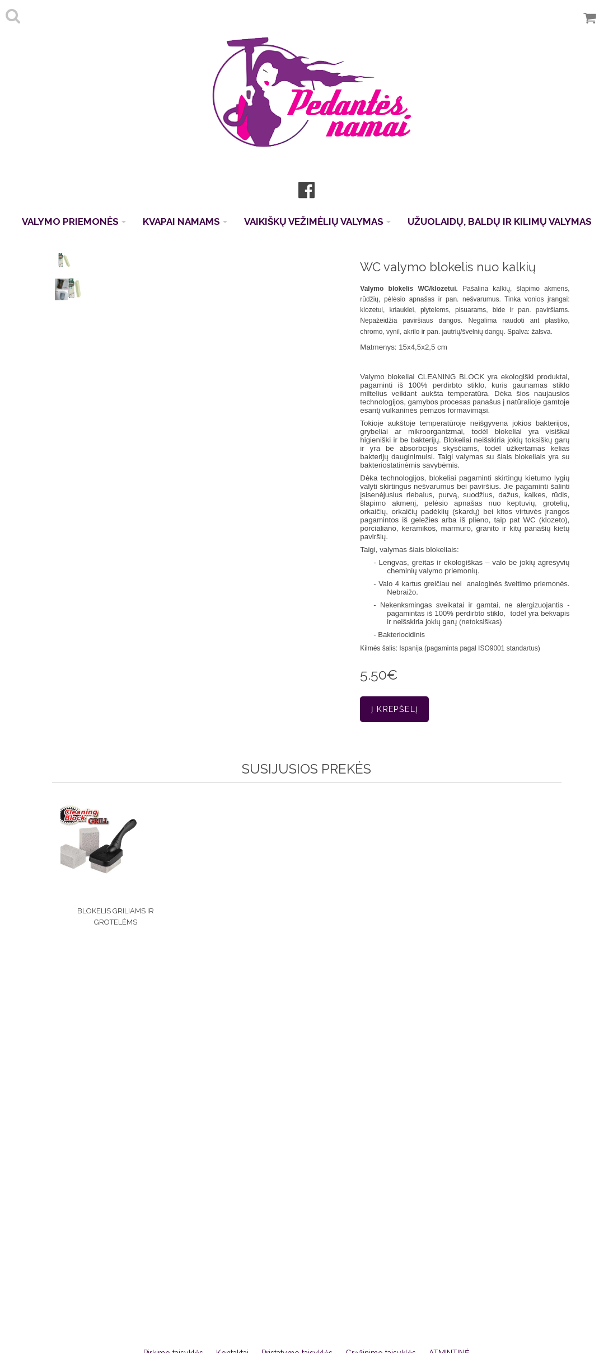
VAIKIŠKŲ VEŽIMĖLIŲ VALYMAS (317, 221)
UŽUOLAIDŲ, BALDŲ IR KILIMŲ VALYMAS (500, 221)
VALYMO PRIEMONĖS (74, 221)
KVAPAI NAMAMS (185, 221)
